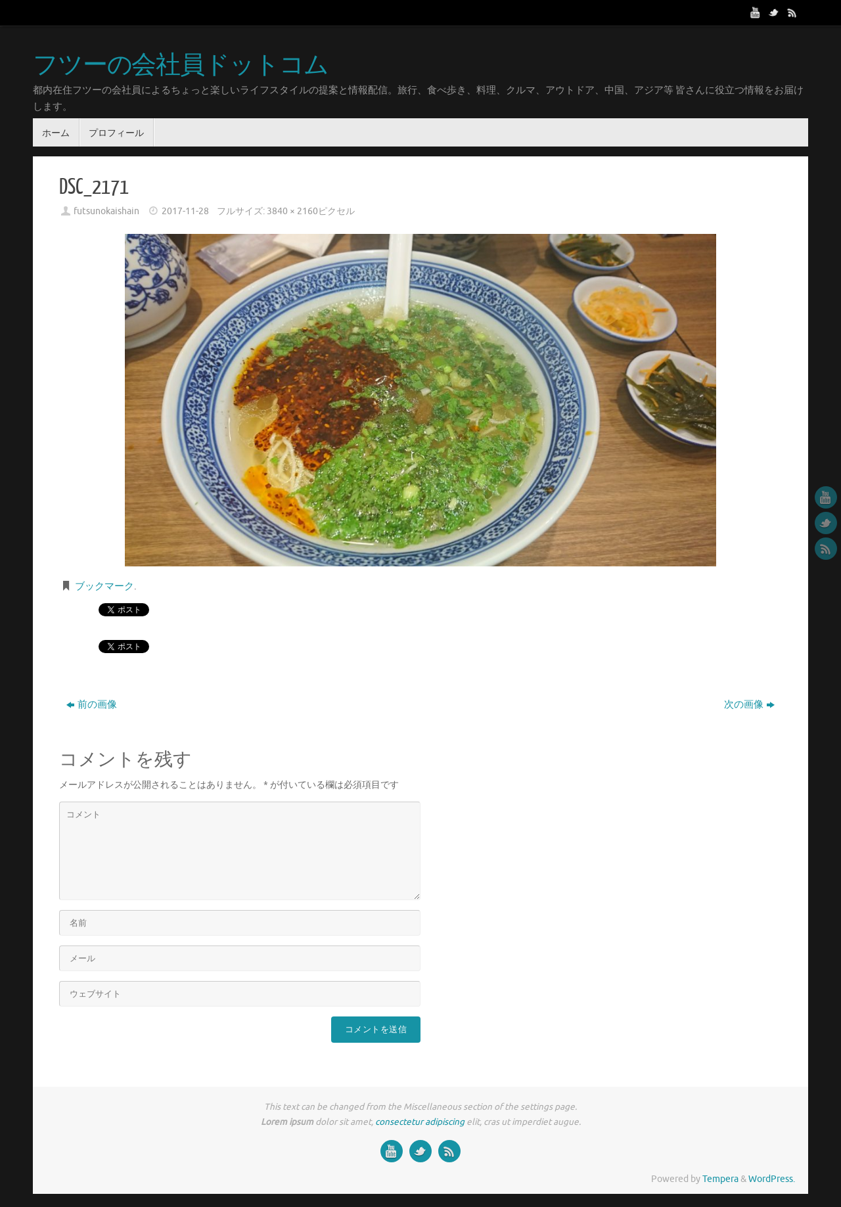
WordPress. (771, 1179)
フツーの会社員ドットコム (181, 66)
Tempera (720, 1179)
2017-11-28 (185, 211)
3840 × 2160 (292, 211)
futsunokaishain (106, 211)
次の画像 (749, 704)
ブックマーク (104, 586)
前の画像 (91, 704)
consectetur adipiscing (420, 1121)
